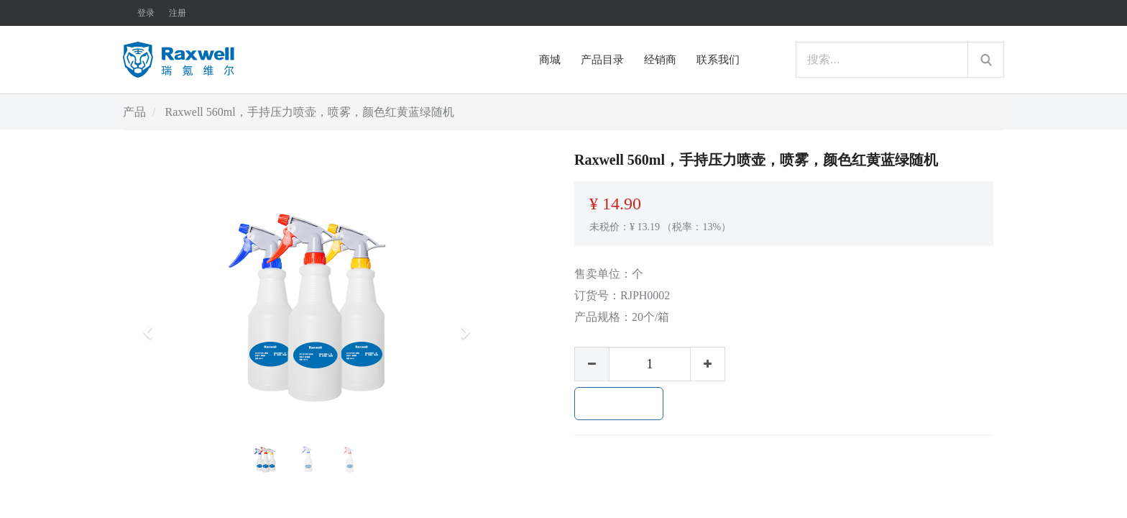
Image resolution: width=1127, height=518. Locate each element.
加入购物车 (618, 403)
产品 (134, 112)
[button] (152, 325)
